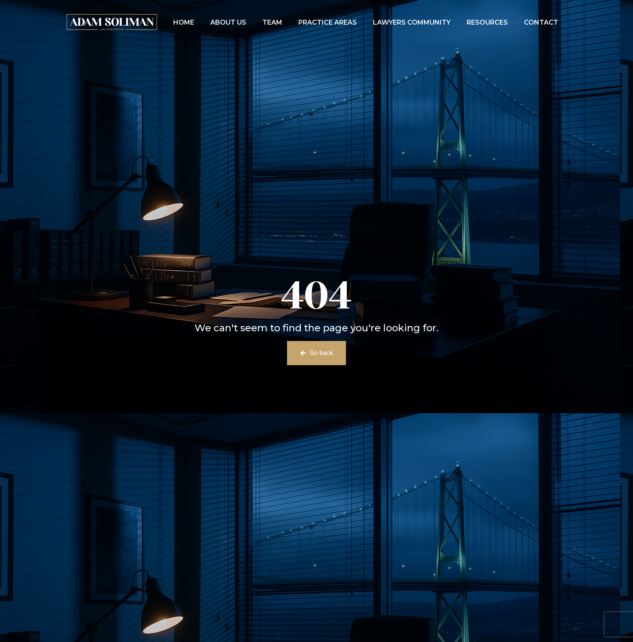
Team (272, 22)
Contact (541, 22)
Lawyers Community (412, 22)
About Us (228, 22)
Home (183, 22)
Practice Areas (327, 22)
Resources (487, 22)
